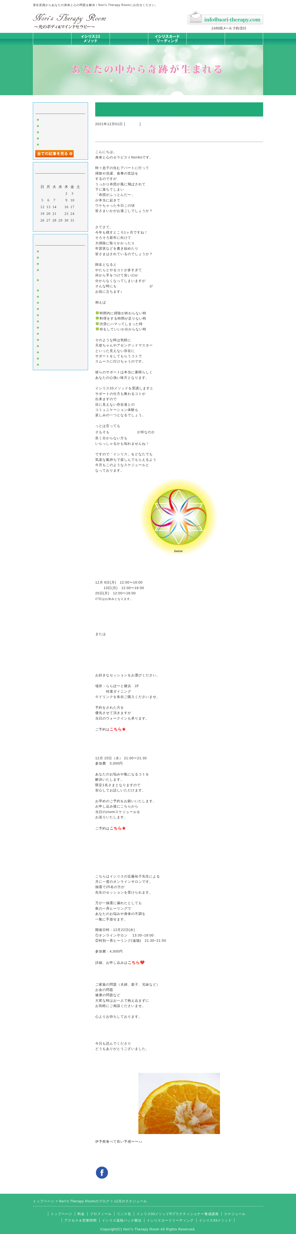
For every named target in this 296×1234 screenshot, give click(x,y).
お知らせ (132, 124)
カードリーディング (57, 308)
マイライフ (49, 345)
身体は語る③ (51, 125)
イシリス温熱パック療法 (61, 290)
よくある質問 (51, 364)
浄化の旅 (47, 358)
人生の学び (49, 327)
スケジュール (235, 1214)
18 (79, 207)
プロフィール (101, 1214)
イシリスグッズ (53, 352)
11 (78, 200)
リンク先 (124, 1214)
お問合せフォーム (244, 38)
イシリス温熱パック (129, 44)
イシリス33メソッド (215, 1220)
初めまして (49, 251)
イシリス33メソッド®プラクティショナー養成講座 (177, 1214)
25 (79, 214)
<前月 (50, 226)
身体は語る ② (52, 132)
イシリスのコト (53, 257)
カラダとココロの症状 (59, 296)
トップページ (52, 38)
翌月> (70, 226)
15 (61, 207)
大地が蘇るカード (55, 314)
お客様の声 (49, 339)
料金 (205, 38)
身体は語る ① (52, 138)
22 (61, 214)
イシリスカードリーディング (170, 1220)
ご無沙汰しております (59, 119)
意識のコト (49, 263)
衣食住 (46, 333)
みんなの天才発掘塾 (57, 302)
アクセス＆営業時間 (80, 1220)
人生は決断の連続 (55, 144)
